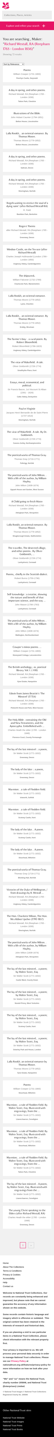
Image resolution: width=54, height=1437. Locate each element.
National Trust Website (14, 1418)
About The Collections (13, 1267)
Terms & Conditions (12, 1271)
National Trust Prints (12, 1425)
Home (6, 1263)
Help (5, 1282)
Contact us (8, 1286)
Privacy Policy (18, 1361)
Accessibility (9, 1278)
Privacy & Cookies (11, 1274)
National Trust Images (13, 1421)
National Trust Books (13, 1429)
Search (48, 14)
